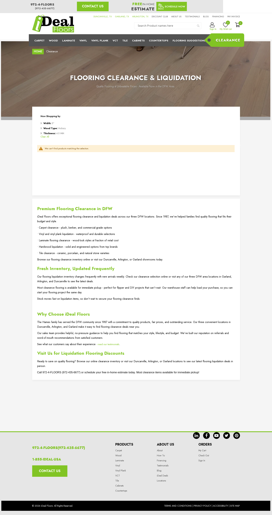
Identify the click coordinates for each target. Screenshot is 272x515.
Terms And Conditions (178, 505)
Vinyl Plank (99, 40)
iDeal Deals (162, 475)
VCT (117, 475)
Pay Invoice (233, 16)
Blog (206, 16)
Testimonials (192, 16)
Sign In (201, 460)
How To (161, 455)
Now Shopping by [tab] (50, 116)
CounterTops (158, 40)
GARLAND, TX (122, 16)
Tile (125, 40)
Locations (161, 480)
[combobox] (167, 25)
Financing (218, 16)
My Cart (202, 450)
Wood (53, 40)
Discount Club (160, 16)
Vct (115, 40)
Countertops (121, 490)
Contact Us (93, 6)
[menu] (136, 40)
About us (176, 16)
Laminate (68, 40)
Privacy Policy (202, 505)
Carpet (39, 40)
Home (38, 51)
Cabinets (138, 40)
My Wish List (226, 26)
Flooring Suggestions (189, 40)
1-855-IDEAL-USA (46, 459)
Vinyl (83, 40)
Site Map (235, 505)
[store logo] (53, 24)
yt (216, 435)
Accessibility (220, 505)
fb (206, 435)
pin (236, 435)
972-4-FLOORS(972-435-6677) (58, 447)
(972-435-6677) (44, 8)
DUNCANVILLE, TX (103, 16)
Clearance (228, 40)
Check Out (203, 455)
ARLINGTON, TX (140, 16)
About (160, 450)
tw (226, 435)
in (196, 435)
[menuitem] (136, 40)
